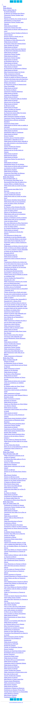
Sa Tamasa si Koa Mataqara (12, 373)
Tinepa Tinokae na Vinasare (12, 109)
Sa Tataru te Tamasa (10, 492)
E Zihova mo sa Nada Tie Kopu (13, 611)
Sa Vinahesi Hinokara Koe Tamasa (14, 228)
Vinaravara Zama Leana (11, 123)
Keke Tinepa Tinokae (10, 604)
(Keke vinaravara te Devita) (12, 73)
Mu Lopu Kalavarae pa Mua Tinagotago (16, 223)
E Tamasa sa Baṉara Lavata (12, 482)
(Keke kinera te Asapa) (10, 372)
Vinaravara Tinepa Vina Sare (12, 27)
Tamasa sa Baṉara (9, 469)
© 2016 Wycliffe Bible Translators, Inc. (16, 702)
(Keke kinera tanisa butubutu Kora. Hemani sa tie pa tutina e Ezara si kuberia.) (14, 436)
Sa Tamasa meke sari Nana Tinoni (14, 386)
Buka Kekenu (7, 8)
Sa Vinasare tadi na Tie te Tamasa (14, 624)
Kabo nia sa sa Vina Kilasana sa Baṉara (16, 446)
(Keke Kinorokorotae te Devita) (13, 521)
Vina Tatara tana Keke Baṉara (13, 485)
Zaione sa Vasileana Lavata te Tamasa (15, 217)
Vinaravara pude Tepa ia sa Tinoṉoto (15, 49)
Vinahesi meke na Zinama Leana (13, 327)
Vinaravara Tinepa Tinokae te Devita (15, 118)
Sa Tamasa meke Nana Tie (12, 498)
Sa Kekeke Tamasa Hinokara (12, 532)
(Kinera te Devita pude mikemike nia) (15, 313)
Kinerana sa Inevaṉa (10, 400)
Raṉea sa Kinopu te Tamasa (12, 315)
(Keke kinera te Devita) (11, 25)
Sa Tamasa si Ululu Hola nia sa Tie (14, 40)
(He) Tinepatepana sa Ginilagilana (14, 558)
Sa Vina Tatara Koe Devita (12, 445)
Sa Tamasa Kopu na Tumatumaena (14, 659)
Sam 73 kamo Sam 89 (10, 359)
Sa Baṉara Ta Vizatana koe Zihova (14, 13)
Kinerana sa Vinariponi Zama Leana (15, 650)
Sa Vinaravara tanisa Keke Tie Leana (15, 112)
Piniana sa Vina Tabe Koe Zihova (14, 631)
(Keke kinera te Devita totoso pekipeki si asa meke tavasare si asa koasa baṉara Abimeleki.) (16, 143)
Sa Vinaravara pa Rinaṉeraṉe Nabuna (15, 68)
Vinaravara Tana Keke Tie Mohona (14, 173)
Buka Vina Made (8, 452)
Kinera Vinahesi (9, 136)
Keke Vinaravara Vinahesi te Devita (14, 116)
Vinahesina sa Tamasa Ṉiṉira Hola (14, 690)
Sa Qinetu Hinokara (10, 11)
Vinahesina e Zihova (10, 523)
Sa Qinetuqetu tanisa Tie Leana (13, 524)
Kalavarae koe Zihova (10, 155)
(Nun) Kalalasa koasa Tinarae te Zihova (16, 581)
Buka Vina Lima (8, 501)
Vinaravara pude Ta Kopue (12, 311)
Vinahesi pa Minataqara (11, 95)
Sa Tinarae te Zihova (10, 89)
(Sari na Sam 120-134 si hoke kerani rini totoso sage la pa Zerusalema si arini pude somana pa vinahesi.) (15, 608)
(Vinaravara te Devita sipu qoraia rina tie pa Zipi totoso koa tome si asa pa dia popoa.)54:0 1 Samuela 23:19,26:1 (16, 263)
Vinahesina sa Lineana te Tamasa (14, 505)
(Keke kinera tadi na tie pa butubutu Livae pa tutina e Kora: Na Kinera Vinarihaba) (15, 203)
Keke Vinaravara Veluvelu (11, 666)
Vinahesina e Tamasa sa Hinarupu (14, 688)
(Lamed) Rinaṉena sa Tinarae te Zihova (16, 576)
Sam (11, 1)
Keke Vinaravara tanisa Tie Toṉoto (14, 72)
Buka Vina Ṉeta (8, 358)
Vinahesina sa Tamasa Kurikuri (13, 496)
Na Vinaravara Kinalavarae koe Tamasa (16, 128)
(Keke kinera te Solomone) (12, 629)
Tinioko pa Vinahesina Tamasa (13, 647)
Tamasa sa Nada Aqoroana (12, 462)
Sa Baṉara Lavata (9, 105)
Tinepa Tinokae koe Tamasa (12, 146)
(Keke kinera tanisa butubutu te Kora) (15, 418)
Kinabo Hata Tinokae (10, 432)
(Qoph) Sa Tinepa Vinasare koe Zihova (15, 595)
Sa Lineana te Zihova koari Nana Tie (15, 500)
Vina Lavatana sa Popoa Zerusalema (15, 613)
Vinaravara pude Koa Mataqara (13, 91)
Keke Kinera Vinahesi (10, 169)
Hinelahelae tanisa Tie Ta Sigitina (14, 164)
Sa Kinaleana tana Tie (10, 255)
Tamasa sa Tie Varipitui (11, 370)
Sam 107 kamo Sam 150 (11, 503)
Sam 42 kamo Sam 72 (10, 178)
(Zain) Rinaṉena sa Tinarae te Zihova (15, 563)
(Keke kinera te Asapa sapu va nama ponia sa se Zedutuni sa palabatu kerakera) (15, 382)
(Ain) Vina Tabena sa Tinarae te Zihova (15, 587)
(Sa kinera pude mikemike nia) (13, 336)
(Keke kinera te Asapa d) (11, 230)
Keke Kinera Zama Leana (11, 484)
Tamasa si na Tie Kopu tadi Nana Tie (15, 620)
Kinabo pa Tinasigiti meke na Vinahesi (15, 98)
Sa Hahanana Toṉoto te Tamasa (13, 363)
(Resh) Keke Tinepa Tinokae (12, 597)
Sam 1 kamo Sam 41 (9, 10)
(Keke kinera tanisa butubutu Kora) (14, 423)
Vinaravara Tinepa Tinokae (12, 54)
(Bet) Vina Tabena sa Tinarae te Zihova (15, 549)
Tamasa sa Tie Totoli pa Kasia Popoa (15, 480)
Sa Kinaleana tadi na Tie (11, 61)
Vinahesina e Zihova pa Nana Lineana (15, 526)
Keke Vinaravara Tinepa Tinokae (13, 636)
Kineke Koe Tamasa (10, 645)
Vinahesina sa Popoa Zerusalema (14, 429)
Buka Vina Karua (8, 176)
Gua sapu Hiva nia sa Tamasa (13, 65)
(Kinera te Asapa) (9, 361)
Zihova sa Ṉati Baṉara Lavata (13, 212)
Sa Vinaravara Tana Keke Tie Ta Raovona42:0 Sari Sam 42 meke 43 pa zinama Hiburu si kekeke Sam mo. (15, 182)
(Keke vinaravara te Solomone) (13, 356)
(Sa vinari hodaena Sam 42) (12, 192)
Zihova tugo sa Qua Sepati (12, 102)
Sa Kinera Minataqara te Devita (13, 75)
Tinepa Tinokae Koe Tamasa (12, 194)
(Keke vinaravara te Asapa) (12, 368)
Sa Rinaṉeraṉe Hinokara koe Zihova (15, 50)
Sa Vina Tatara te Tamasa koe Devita (15, 439)
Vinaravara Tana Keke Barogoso (13, 350)
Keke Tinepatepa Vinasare (11, 626)
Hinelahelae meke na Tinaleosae (13, 132)
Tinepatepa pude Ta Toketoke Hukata (15, 663)
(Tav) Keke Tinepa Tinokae (12, 603)
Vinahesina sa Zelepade (11, 643)
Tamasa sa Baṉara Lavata (11, 476)
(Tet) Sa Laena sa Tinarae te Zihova (14, 569)
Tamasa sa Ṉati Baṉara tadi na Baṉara (15, 478)
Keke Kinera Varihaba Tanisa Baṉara (15, 199)
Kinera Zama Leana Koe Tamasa (13, 334)
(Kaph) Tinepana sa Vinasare (12, 574)
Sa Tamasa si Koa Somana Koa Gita (14, 207)
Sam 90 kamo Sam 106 (10, 453)
